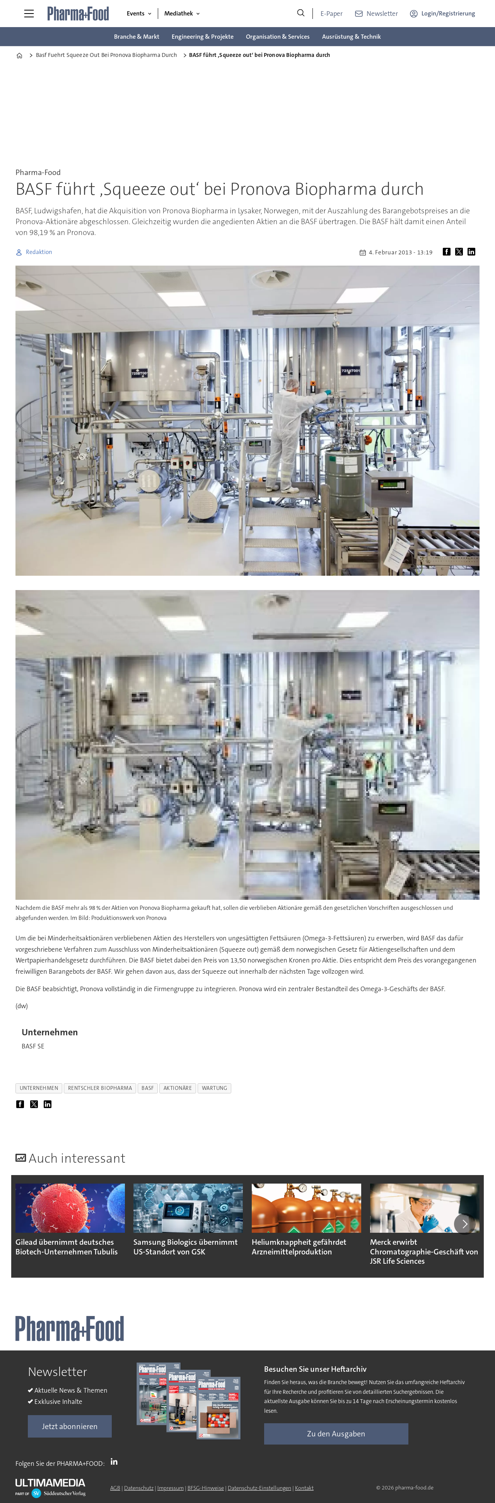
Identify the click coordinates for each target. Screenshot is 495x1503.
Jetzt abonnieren (70, 1426)
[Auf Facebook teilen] (448, 252)
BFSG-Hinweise (206, 1487)
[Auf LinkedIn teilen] (473, 252)
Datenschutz (139, 1487)
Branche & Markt (136, 37)
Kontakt (304, 1487)
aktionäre (178, 1088)
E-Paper (332, 13)
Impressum (170, 1487)
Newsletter (382, 13)
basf (148, 1088)
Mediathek (178, 13)
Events (136, 13)
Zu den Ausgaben (336, 1434)
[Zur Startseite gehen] (78, 13)
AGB (115, 1487)
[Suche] (301, 13)
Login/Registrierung (448, 13)
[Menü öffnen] (29, 13)
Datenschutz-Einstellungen (259, 1487)
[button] (465, 1224)
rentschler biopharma (100, 1088)
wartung (214, 1088)
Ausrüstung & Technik (351, 37)
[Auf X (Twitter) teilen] (460, 252)
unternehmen (39, 1088)
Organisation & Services (278, 37)
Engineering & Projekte (203, 37)
